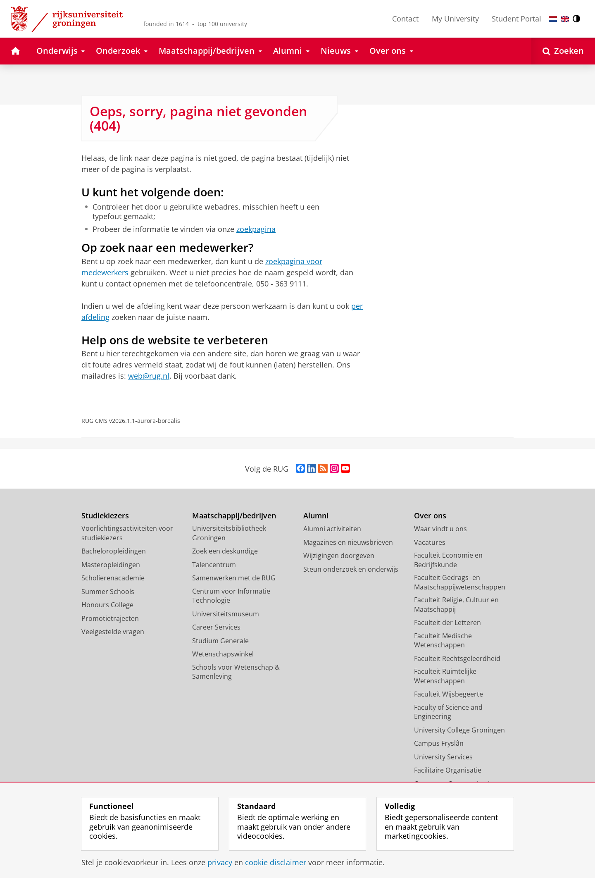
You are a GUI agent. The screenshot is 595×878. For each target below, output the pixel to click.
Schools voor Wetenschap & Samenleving (236, 672)
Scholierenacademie (113, 577)
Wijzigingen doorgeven (338, 555)
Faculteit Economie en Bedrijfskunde (448, 560)
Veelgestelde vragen (112, 631)
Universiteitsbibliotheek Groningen (229, 533)
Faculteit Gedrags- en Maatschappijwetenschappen (459, 582)
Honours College (107, 604)
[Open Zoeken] (563, 51)
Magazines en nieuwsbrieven (348, 542)
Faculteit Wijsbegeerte (448, 694)
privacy (219, 862)
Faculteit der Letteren (447, 622)
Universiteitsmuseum (225, 613)
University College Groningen (459, 730)
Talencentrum (214, 564)
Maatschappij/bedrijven (234, 515)
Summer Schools (107, 591)
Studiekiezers (105, 515)
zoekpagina (256, 229)
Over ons (430, 515)
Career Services (216, 627)
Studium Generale (220, 640)
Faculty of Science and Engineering (448, 712)
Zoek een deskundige (225, 551)
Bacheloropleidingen (113, 551)
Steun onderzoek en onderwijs (350, 569)
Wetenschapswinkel (223, 653)
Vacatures (429, 542)
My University (455, 19)
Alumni (315, 515)
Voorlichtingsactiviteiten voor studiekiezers (127, 533)
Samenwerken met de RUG (234, 577)
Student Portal (516, 19)
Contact (405, 19)
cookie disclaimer (275, 862)
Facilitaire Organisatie (447, 770)
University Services (443, 756)
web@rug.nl (148, 376)
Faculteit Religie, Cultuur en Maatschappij (456, 604)
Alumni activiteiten (332, 528)
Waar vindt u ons (440, 528)
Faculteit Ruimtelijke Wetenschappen (445, 676)
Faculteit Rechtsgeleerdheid (457, 658)
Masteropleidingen (110, 564)
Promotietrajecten (110, 618)
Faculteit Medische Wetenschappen (443, 640)
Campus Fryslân (439, 743)
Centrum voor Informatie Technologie (231, 596)
